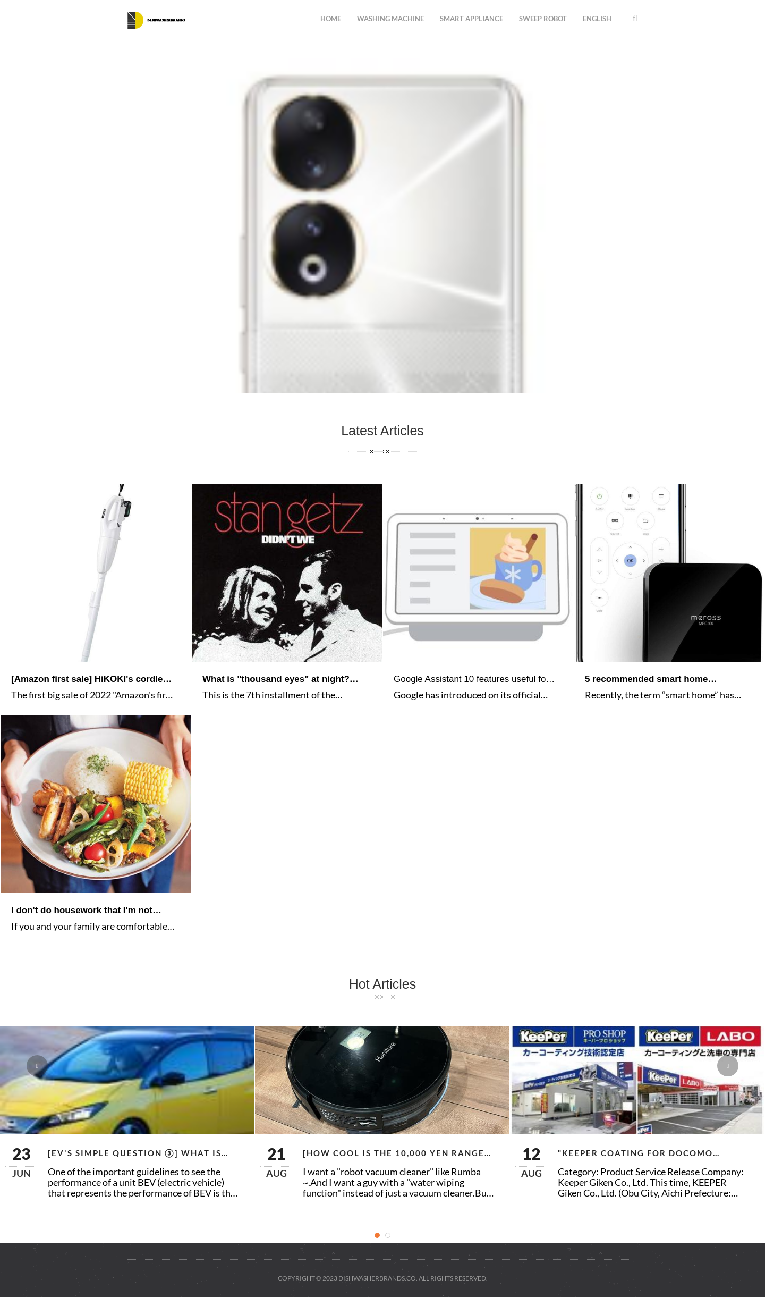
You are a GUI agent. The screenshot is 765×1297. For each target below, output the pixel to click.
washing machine (390, 18)
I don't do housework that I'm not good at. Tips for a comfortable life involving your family (85, 911)
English (597, 18)
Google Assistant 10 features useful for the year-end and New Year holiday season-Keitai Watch (471, 680)
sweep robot (543, 18)
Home (330, 18)
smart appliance (471, 18)
